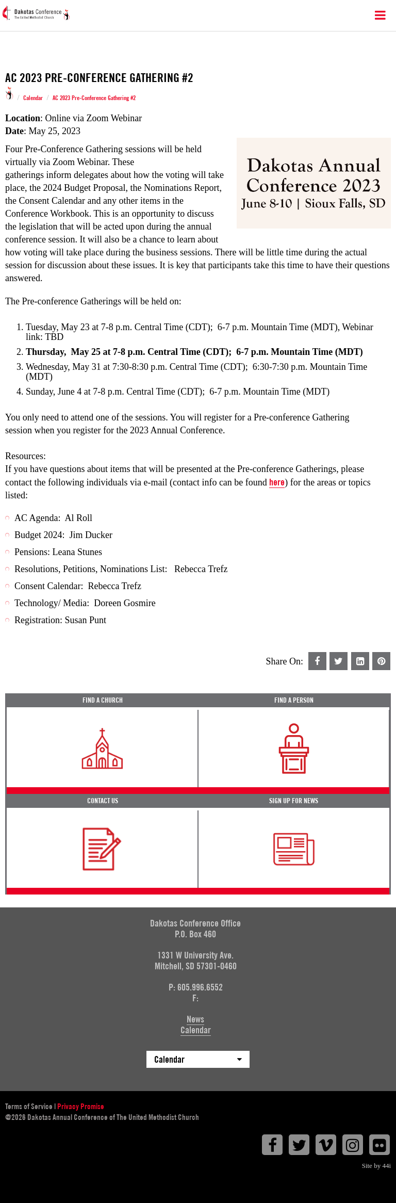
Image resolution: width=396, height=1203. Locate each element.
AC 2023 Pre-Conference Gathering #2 (94, 98)
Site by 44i (376, 1165)
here (277, 482)
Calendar (33, 98)
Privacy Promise (80, 1106)
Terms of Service (29, 1106)
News (195, 1019)
